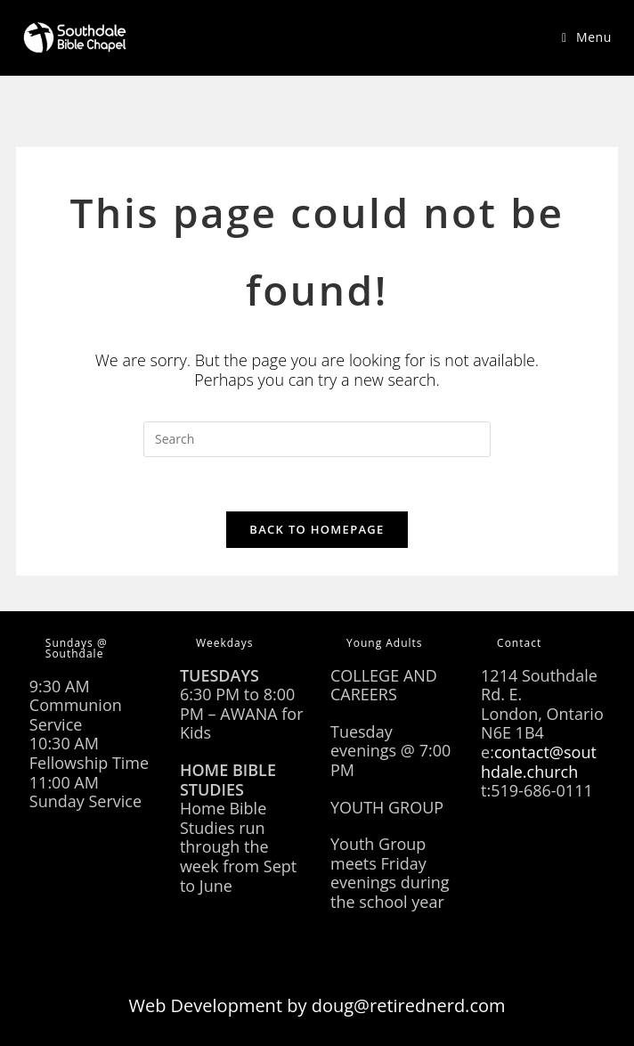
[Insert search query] (317, 439)
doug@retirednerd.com (409, 1005)
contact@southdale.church (539, 761)
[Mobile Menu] (587, 37)
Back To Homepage (316, 529)
